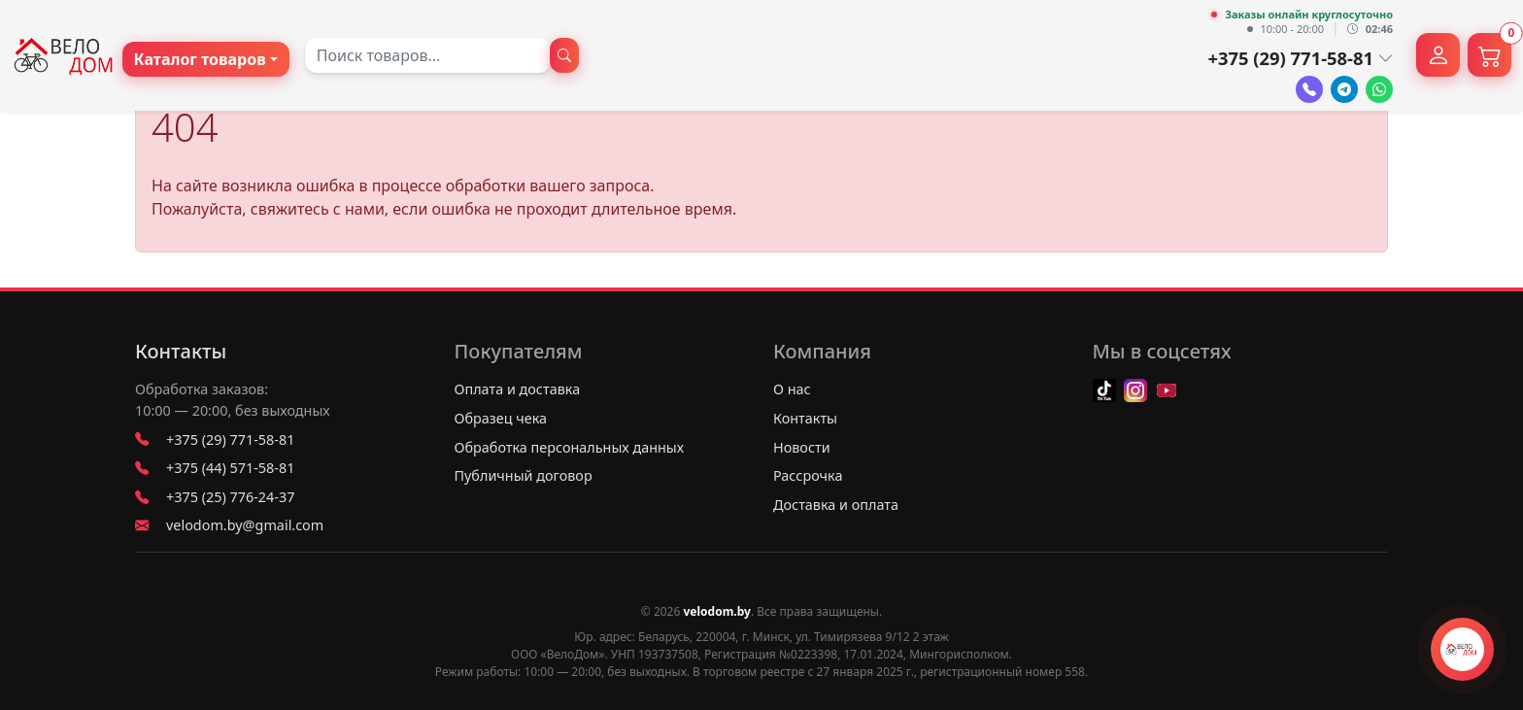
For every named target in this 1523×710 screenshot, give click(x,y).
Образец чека (501, 418)
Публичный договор (523, 475)
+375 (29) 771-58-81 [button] (1300, 58)
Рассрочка (807, 475)
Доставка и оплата (835, 504)
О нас (792, 389)
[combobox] (428, 55)
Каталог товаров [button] (200, 59)
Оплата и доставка (518, 389)
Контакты (180, 351)
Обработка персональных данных (570, 447)
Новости (801, 447)
